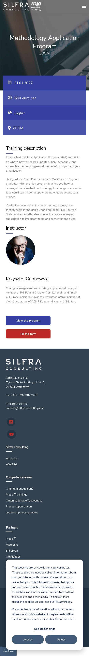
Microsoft (12, 545)
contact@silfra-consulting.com (25, 408)
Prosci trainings (16, 495)
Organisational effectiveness (24, 500)
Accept (27, 639)
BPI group (12, 551)
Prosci (11, 539)
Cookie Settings (44, 628)
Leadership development (21, 512)
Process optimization (19, 506)
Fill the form (28, 333)
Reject (61, 639)
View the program (28, 320)
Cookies (8, 651)
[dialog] (44, 605)
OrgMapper (13, 557)
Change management (19, 489)
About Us (12, 458)
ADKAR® (12, 464)
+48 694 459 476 (16, 404)
